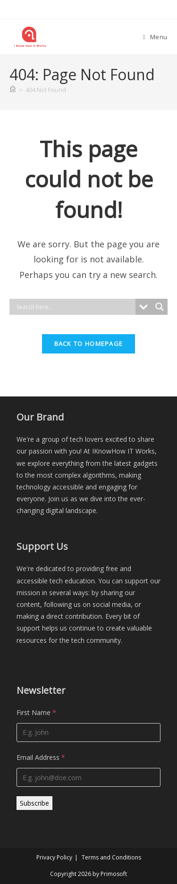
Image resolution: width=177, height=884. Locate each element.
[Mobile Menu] (155, 37)
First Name (36, 712)
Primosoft (114, 874)
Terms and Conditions (111, 857)
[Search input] (75, 307)
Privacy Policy (54, 857)
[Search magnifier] (160, 307)
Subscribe (34, 803)
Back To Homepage (88, 343)
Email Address (41, 757)
